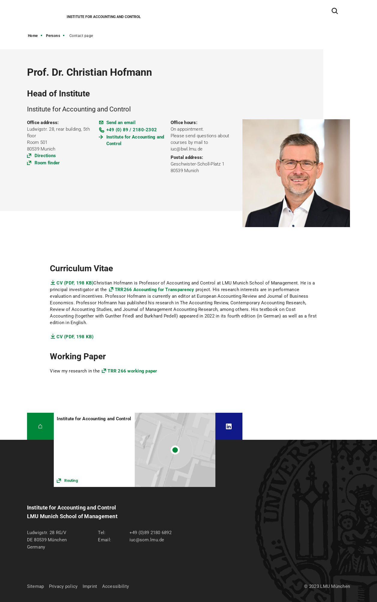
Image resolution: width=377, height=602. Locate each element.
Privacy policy (63, 586)
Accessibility (115, 586)
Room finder (47, 163)
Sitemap (35, 586)
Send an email (120, 122)
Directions (45, 155)
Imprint (90, 586)
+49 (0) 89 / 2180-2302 (131, 129)
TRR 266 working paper (132, 371)
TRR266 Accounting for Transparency (154, 289)
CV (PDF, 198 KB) (74, 283)
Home (33, 36)
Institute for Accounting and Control (135, 140)
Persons (53, 36)
